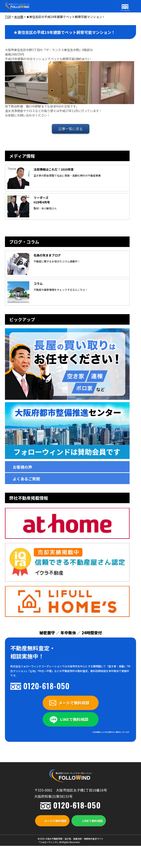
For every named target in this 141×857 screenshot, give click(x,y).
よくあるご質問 (26, 478)
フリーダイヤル (125, 10)
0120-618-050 (46, 685)
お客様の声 (22, 467)
